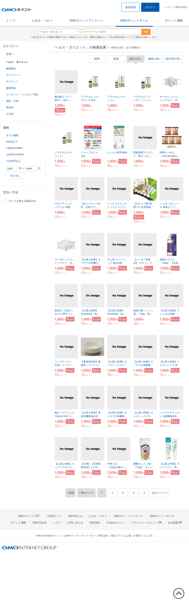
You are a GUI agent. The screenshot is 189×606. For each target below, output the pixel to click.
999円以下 (12, 141)
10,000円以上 (13, 161)
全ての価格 (12, 135)
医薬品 (9, 107)
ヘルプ (168, 7)
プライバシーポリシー (146, 522)
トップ (10, 20)
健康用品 (11, 88)
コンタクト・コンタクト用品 (22, 94)
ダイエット (12, 81)
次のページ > (159, 492)
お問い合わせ (75, 522)
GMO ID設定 (181, 7)
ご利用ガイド (54, 516)
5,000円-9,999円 (15, 154)
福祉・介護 (12, 100)
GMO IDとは (75, 516)
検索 (145, 31)
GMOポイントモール (134, 20)
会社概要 (175, 522)
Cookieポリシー (115, 522)
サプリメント (13, 75)
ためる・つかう (42, 20)
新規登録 (130, 7)
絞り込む (15, 175)
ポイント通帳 (174, 20)
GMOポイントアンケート (86, 20)
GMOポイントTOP (28, 516)
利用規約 (95, 522)
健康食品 (11, 68)
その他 (9, 113)
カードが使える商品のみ (20, 201)
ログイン (150, 7)
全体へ (10, 53)
